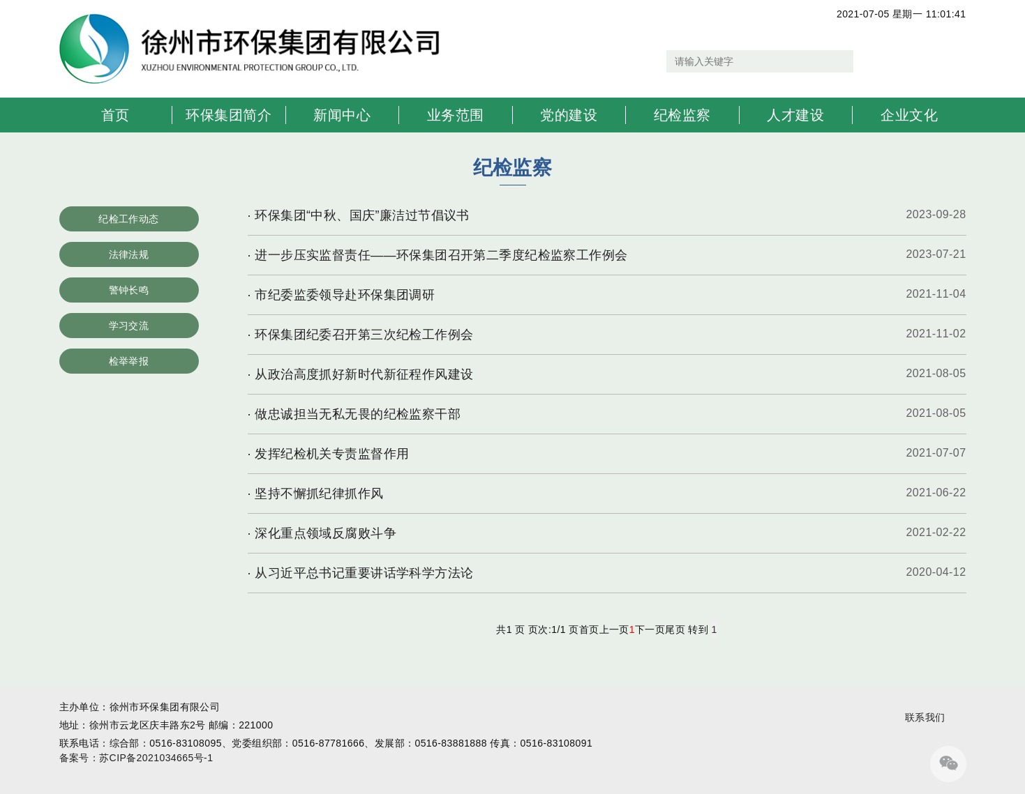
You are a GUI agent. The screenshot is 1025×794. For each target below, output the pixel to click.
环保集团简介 (228, 115)
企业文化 (909, 115)
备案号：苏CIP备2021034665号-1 (136, 757)
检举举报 (129, 361)
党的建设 (568, 115)
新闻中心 (342, 115)
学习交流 (129, 325)
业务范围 (455, 115)
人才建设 (795, 115)
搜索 (867, 61)
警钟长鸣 (129, 290)
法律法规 (129, 254)
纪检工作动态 (128, 218)
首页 (115, 115)
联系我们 (925, 717)
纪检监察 (682, 115)
